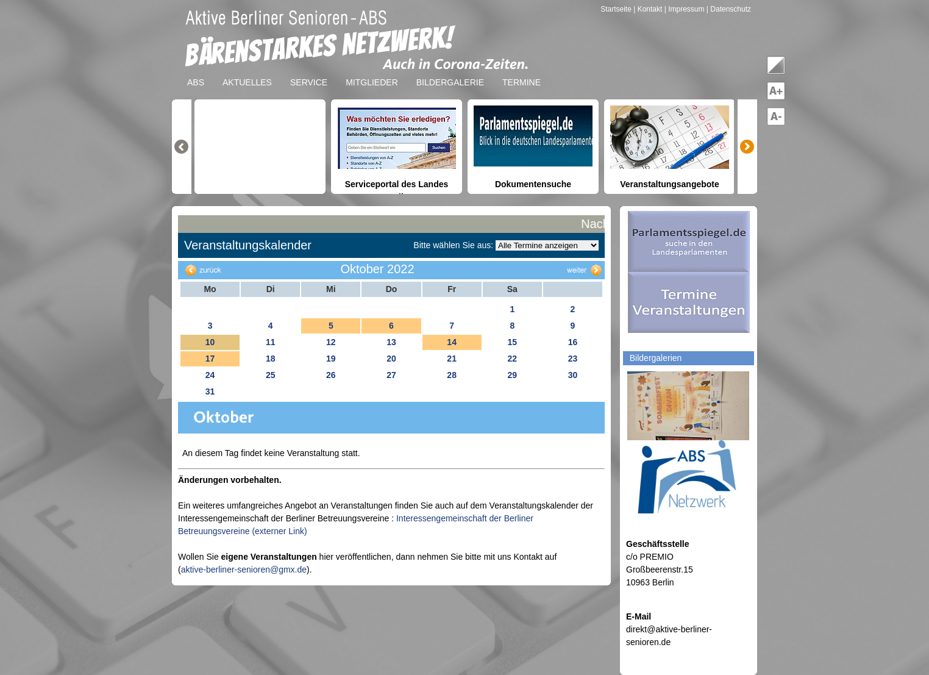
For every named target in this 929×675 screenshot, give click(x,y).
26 (331, 375)
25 (271, 375)
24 (210, 375)
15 (512, 342)
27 (391, 375)
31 (210, 391)
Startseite (616, 9)
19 (331, 358)
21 (452, 358)
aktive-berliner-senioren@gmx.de (244, 569)
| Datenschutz (729, 9)
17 (210, 358)
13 (391, 342)
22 (512, 358)
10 (210, 342)
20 (391, 358)
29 (512, 375)
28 (452, 375)
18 (271, 358)
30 (573, 375)
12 (331, 342)
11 (271, 342)
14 (452, 342)
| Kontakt (648, 9)
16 (573, 342)
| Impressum (684, 9)
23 (573, 358)
